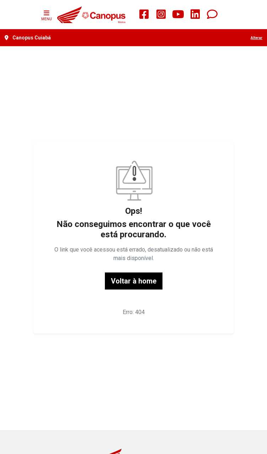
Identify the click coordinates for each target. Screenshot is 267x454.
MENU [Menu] (46, 14)
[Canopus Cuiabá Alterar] (133, 37)
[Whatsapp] (212, 14)
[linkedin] (195, 14)
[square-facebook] (144, 14)
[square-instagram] (161, 14)
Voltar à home (133, 281)
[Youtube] (178, 14)
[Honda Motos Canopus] (91, 14)
